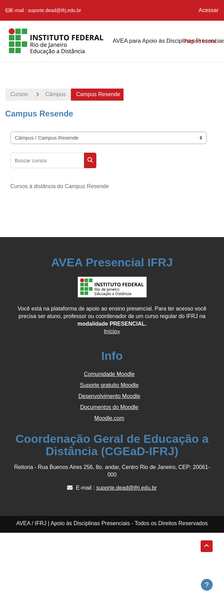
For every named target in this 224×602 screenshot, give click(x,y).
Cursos (19, 94)
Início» (112, 331)
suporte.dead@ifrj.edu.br (54, 10)
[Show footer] (207, 585)
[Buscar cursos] (47, 160)
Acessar (208, 10)
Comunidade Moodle (109, 374)
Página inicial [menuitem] (200, 41)
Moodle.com (109, 418)
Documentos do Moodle (109, 407)
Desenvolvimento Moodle (109, 396)
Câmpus (55, 94)
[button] (206, 546)
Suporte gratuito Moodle (109, 385)
